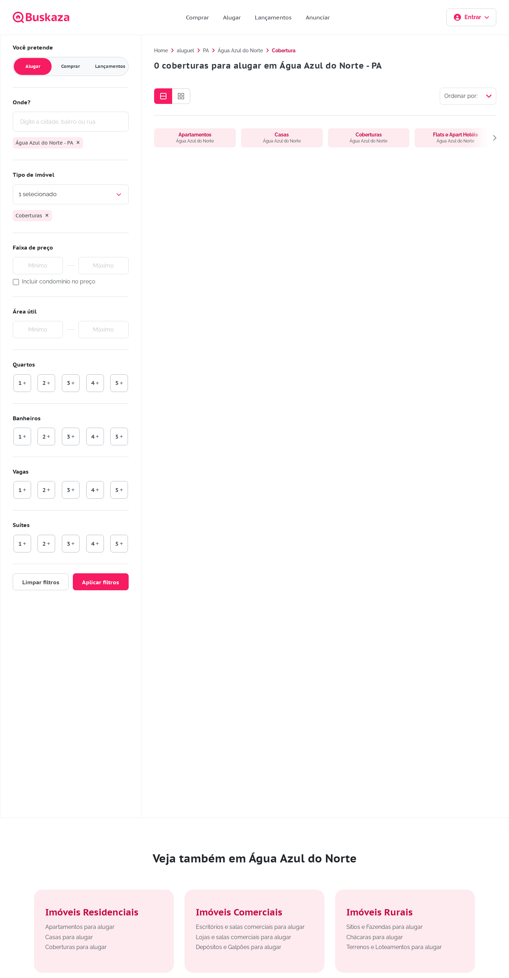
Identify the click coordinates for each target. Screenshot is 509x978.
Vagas (21, 471)
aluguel (185, 50)
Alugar (232, 17)
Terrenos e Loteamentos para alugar (394, 947)
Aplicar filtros (100, 582)
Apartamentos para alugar (80, 927)
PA (206, 50)
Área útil (25, 311)
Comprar (197, 17)
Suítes (21, 525)
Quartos (24, 365)
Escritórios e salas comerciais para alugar (250, 927)
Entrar (471, 17)
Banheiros (27, 418)
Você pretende (33, 47)
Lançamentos (273, 17)
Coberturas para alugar (76, 947)
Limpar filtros (40, 582)
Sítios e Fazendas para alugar (384, 927)
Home (161, 50)
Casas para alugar (69, 937)
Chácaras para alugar (374, 937)
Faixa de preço (33, 247)
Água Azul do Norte (240, 50)
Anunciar (318, 17)
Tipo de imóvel (33, 175)
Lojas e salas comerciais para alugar (243, 937)
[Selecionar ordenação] (468, 96)
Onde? (22, 102)
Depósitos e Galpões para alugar (238, 947)
